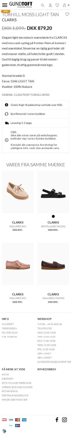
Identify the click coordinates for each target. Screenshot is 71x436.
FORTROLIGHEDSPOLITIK (15, 395)
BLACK (53, 216)
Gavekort (7, 378)
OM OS (5, 374)
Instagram (64, 420)
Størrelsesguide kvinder (17, 387)
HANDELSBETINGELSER (14, 399)
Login (50, 5)
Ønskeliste (57, 5)
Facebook (57, 420)
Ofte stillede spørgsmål (17, 383)
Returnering (10, 391)
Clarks (9, 19)
